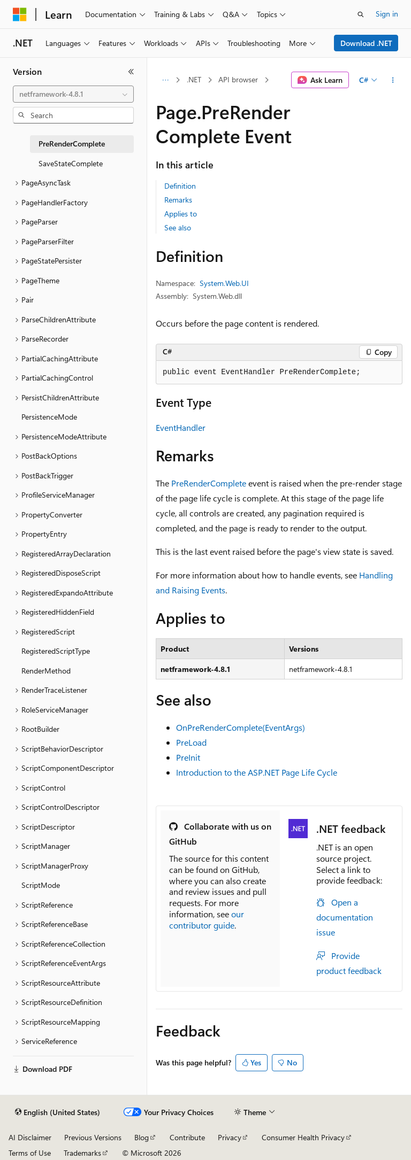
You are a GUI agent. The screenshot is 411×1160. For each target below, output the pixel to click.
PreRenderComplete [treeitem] (72, 143)
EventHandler (181, 427)
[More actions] (393, 80)
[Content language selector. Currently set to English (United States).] (57, 1112)
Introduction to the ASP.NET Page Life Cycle (256, 772)
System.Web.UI (224, 283)
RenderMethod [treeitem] (46, 671)
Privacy (229, 1137)
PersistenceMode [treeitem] (49, 417)
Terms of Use (30, 1153)
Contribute (187, 1137)
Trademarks (82, 1153)
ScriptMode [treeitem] (40, 885)
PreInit (188, 757)
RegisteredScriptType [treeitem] (55, 651)
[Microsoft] (20, 14)
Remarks (178, 200)
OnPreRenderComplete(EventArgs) (240, 727)
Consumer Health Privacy (303, 1137)
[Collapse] (131, 71)
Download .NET (366, 43)
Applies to (180, 213)
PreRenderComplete (208, 483)
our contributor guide (206, 919)
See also (177, 227)
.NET (194, 79)
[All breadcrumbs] (165, 80)
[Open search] (360, 14)
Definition (180, 186)
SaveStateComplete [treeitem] (71, 163)
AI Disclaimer (30, 1137)
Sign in (387, 14)
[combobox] (73, 94)
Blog (141, 1137)
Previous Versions (92, 1137)
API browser (238, 79)
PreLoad (191, 742)
